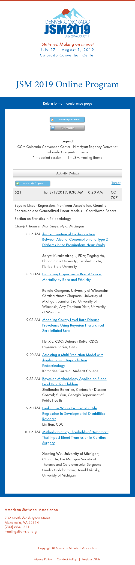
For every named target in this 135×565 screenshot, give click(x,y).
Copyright (44, 548)
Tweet (115, 182)
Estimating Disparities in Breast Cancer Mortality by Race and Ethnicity (72, 276)
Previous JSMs (90, 559)
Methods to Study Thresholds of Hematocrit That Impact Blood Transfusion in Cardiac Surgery (75, 437)
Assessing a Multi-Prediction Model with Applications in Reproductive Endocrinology (72, 360)
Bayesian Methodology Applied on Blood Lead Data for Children (74, 381)
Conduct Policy (67, 559)
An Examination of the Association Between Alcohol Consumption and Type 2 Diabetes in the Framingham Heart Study (75, 239)
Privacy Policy (43, 559)
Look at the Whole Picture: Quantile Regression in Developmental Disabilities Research (73, 413)
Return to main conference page (67, 103)
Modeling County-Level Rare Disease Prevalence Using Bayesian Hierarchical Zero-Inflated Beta (73, 325)
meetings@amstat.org (21, 531)
